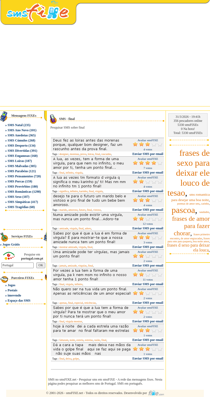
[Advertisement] (105, 65)
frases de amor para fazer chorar (191, 226)
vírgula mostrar (74, 321)
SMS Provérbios (19, 186)
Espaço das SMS (19, 300)
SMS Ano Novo (18, 130)
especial (78, 302)
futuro (82, 209)
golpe (76, 358)
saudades (204, 211)
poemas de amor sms (188, 203)
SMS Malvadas (18, 166)
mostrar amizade (68, 247)
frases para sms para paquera (188, 240)
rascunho (106, 154)
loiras (91, 154)
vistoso (97, 209)
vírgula (82, 247)
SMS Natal (15, 125)
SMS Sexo (15, 197)
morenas (74, 154)
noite (72, 340)
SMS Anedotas (18, 135)
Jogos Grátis (11, 244)
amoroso (73, 209)
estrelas (89, 340)
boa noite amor (201, 241)
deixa (69, 358)
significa (64, 191)
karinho (83, 191)
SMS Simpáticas (19, 202)
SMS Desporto (17, 145)
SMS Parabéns (18, 171)
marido (63, 209)
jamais (63, 265)
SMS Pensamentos (20, 176)
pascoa (183, 210)
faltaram (64, 340)
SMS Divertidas (18, 151)
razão (97, 340)
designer (64, 154)
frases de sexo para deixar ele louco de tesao (188, 173)
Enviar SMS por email (147, 154)
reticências (90, 302)
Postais (12, 290)
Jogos (11, 285)
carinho (205, 203)
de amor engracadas (191, 238)
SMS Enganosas (19, 156)
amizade (64, 228)
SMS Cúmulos (17, 140)
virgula (78, 172)
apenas (63, 302)
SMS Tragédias (18, 207)
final (97, 154)
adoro (88, 228)
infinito (70, 172)
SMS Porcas (16, 181)
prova (83, 154)
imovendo (14, 295)
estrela (79, 340)
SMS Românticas (19, 192)
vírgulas (82, 265)
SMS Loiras (16, 161)
